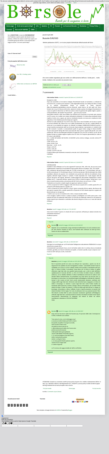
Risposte (51, 222)
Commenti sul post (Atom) (54, 391)
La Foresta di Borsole (70, 26)
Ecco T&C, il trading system (24, 74)
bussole (59, 87)
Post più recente (47, 388)
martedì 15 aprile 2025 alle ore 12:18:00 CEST (71, 97)
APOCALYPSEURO (52, 87)
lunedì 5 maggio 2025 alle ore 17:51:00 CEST (64, 209)
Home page (10, 26)
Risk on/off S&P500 (21, 29)
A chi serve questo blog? (25, 26)
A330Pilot (58, 410)
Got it (75, 3)
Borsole (54, 225)
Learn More (68, 3)
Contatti (9, 29)
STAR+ (33, 29)
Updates (44, 26)
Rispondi (49, 157)
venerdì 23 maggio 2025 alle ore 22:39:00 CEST (71, 311)
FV (51, 26)
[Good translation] (4, 423)
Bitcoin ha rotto (21, 65)
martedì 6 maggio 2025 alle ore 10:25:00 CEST (71, 225)
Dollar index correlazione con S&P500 (27, 84)
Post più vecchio (96, 388)
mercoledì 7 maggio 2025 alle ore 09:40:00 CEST (65, 242)
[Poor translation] (10, 423)
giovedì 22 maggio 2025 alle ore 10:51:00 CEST (69, 261)
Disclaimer (83, 26)
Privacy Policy (94, 26)
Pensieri (57, 26)
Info (37, 26)
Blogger (70, 410)
